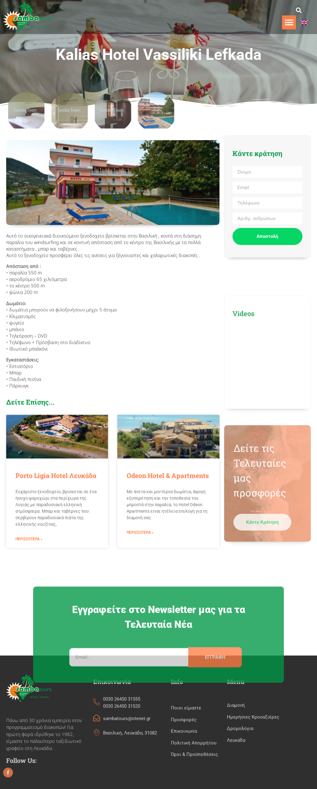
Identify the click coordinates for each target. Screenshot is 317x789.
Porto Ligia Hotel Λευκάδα (55, 536)
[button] (299, 10)
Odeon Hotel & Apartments (168, 536)
